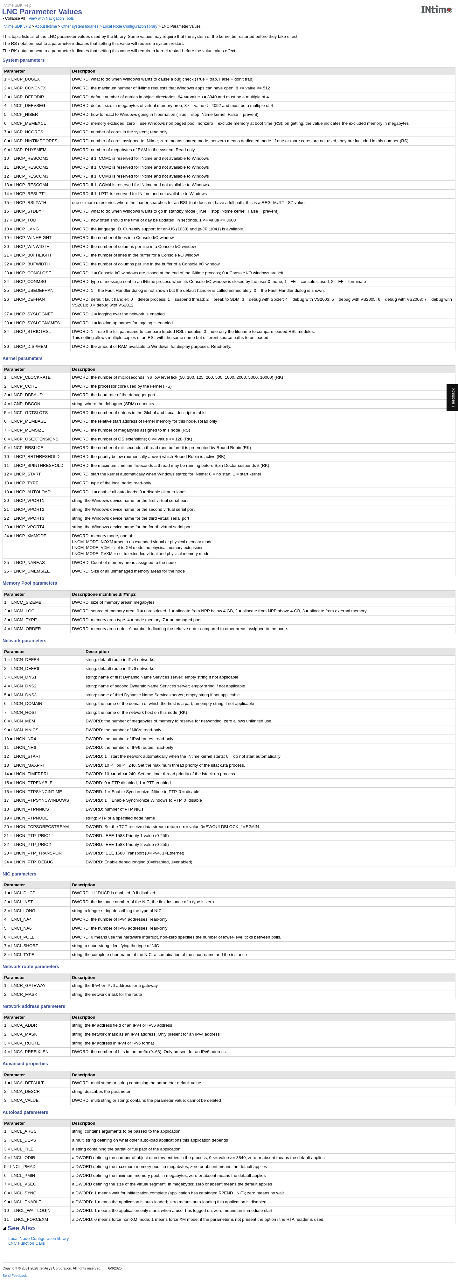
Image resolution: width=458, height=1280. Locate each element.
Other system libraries (80, 26)
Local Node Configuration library (130, 26)
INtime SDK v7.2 (17, 26)
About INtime (46, 26)
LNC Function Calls (26, 1243)
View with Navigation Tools (51, 18)
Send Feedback (15, 1275)
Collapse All (15, 18)
